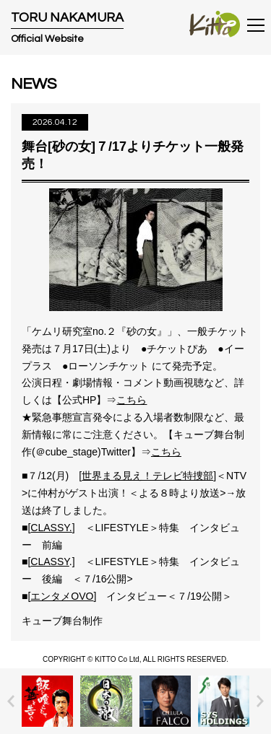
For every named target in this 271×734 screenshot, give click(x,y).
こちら (131, 400)
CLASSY (49, 561)
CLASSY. (51, 527)
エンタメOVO (61, 596)
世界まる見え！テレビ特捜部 (147, 475)
